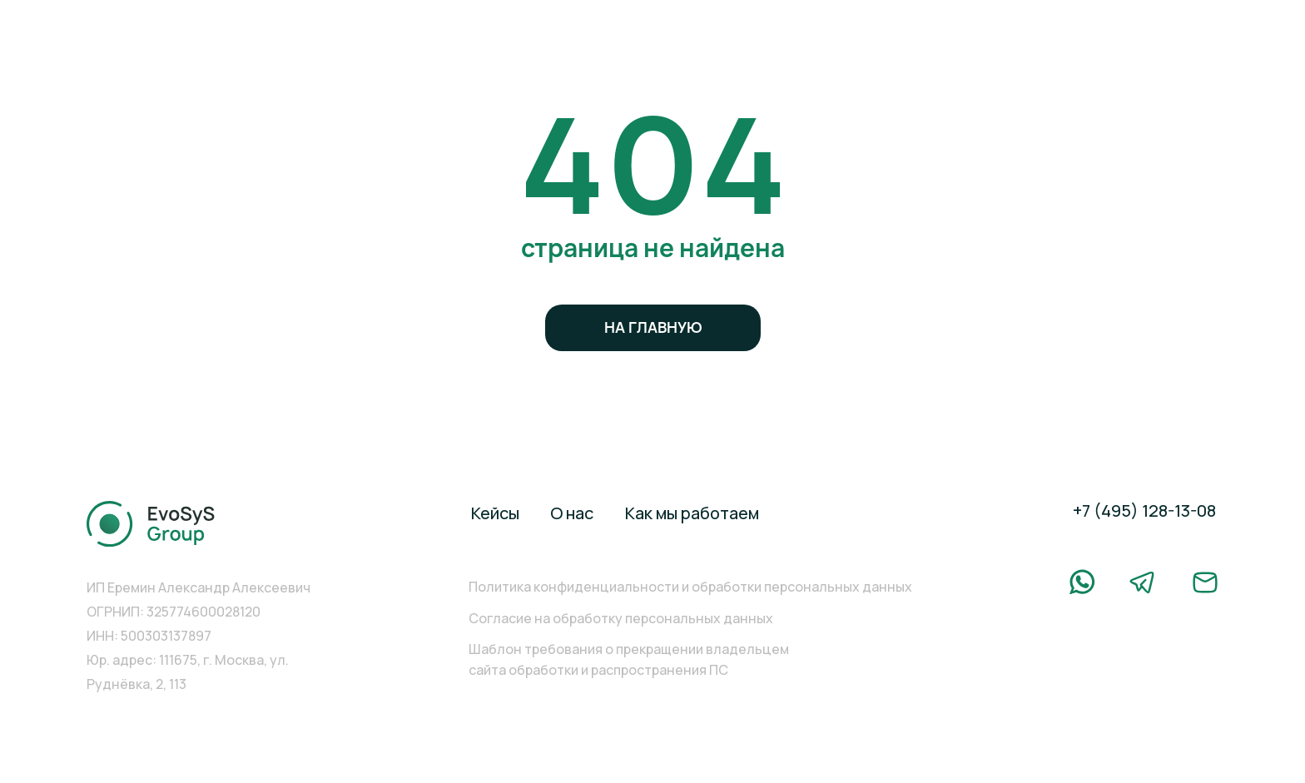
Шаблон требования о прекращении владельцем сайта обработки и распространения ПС (629, 659)
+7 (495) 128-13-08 (1144, 510)
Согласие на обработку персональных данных (621, 618)
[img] (151, 524)
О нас (571, 513)
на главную (653, 327)
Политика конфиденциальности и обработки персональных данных (690, 586)
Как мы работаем (692, 513)
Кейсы (495, 513)
